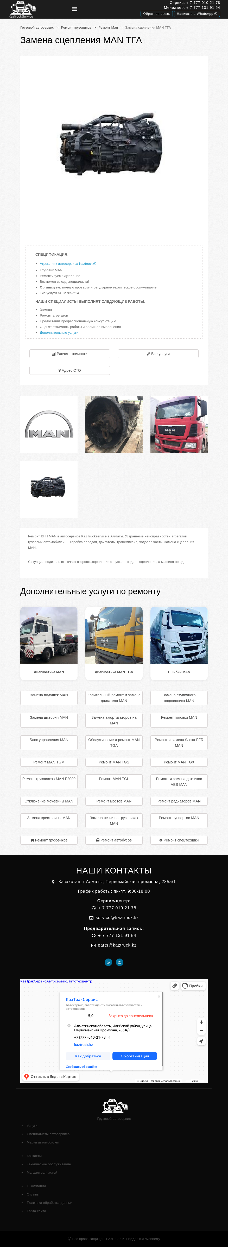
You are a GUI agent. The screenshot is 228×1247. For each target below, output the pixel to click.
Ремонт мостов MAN (113, 801)
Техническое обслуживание (49, 1164)
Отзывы (33, 1194)
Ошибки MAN (179, 672)
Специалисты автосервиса (48, 1134)
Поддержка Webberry (143, 1239)
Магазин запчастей (42, 1172)
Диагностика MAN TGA (114, 672)
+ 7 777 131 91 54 (203, 7)
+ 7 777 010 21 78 (203, 3)
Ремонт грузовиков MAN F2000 (49, 779)
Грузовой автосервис (37, 27)
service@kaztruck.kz (117, 917)
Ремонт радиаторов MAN (179, 801)
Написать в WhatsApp (197, 14)
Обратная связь (156, 14)
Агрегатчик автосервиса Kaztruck (68, 264)
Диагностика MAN (49, 672)
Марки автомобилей (43, 1142)
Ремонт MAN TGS (114, 762)
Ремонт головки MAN (179, 717)
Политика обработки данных (49, 1203)
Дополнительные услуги (59, 333)
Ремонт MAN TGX (179, 762)
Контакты (34, 1156)
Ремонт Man (108, 27)
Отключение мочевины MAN (48, 801)
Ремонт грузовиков (76, 27)
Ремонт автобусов (116, 840)
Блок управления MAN (49, 740)
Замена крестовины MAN (49, 818)
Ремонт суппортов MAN (179, 818)
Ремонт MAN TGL (114, 779)
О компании (36, 1186)
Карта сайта (36, 1211)
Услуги (32, 1126)
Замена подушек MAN (49, 695)
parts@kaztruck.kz (117, 945)
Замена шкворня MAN (49, 717)
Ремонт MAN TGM (49, 762)
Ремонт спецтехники (181, 840)
